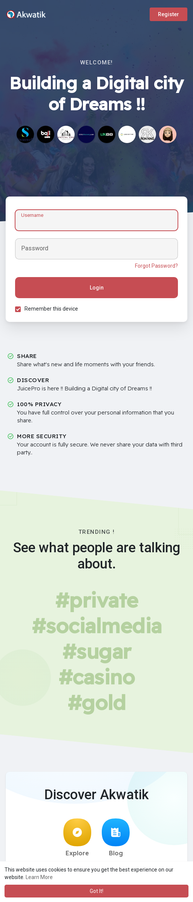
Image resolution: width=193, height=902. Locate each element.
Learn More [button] (39, 877)
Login (97, 288)
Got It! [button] (96, 891)
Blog (116, 837)
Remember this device (51, 309)
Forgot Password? (156, 266)
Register (168, 14)
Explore (77, 837)
